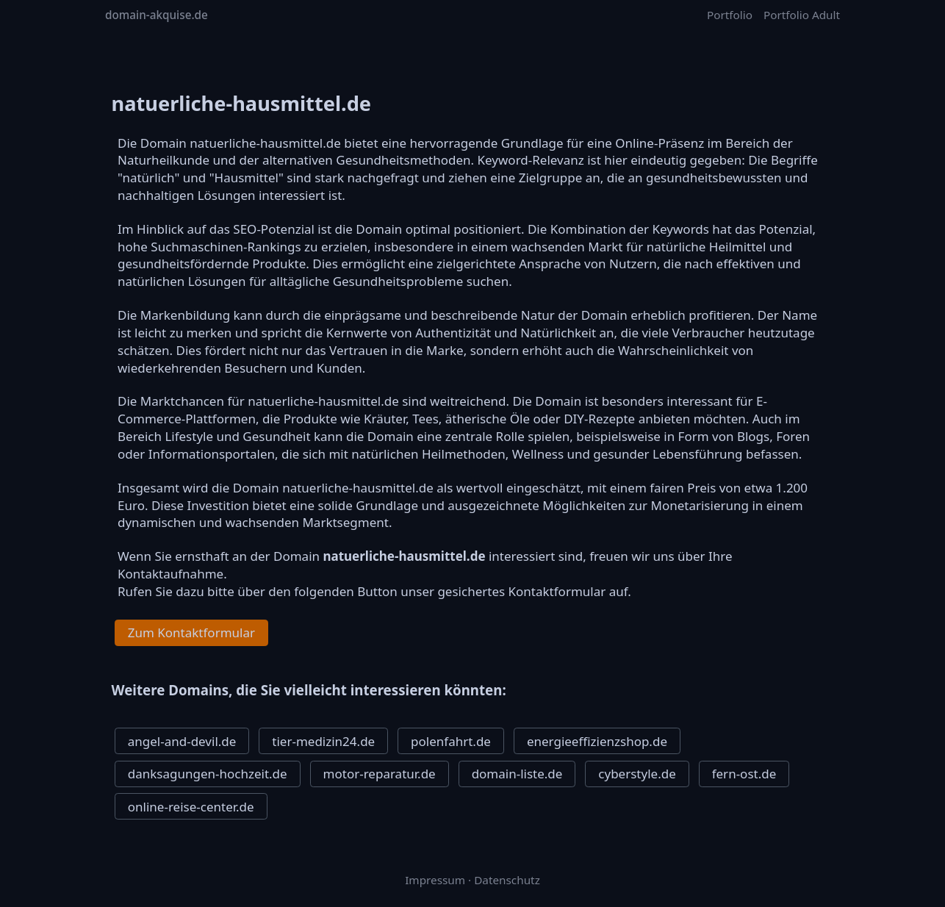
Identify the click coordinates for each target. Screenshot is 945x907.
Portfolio (729, 14)
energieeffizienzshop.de (597, 741)
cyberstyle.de (636, 773)
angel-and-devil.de (182, 741)
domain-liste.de (517, 773)
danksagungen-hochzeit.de (207, 773)
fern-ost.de (744, 773)
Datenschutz (507, 879)
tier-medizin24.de (323, 741)
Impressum (435, 879)
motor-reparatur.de (379, 773)
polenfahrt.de (451, 741)
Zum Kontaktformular (191, 632)
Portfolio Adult (801, 14)
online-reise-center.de (191, 806)
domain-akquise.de (156, 14)
